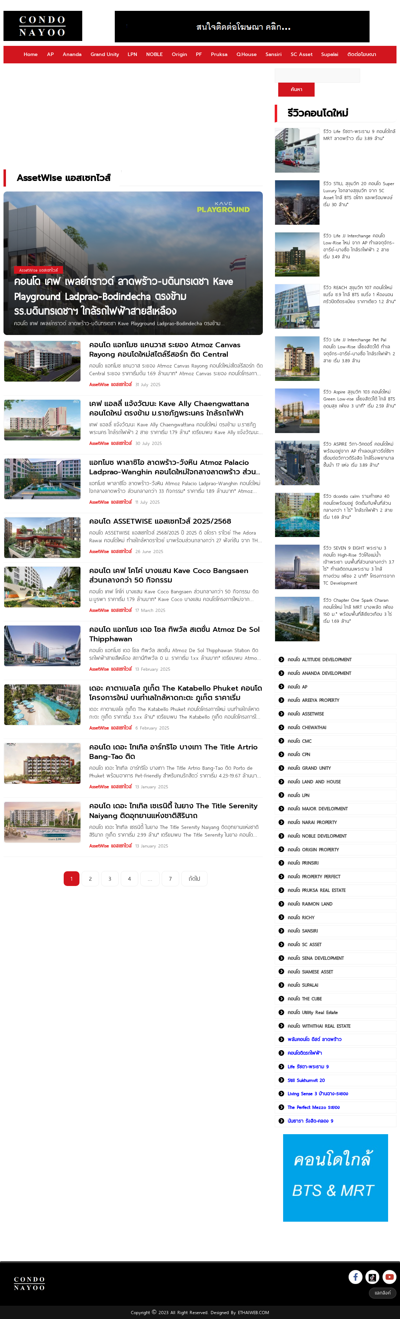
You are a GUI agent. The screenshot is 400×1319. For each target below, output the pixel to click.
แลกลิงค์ (383, 1292)
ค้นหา (296, 89)
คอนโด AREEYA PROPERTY (313, 700)
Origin (179, 54)
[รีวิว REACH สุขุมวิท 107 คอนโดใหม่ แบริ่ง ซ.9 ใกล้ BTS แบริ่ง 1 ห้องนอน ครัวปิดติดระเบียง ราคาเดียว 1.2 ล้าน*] (297, 306)
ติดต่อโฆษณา (362, 54)
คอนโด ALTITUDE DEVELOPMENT (319, 659)
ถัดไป (194, 878)
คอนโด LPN (298, 795)
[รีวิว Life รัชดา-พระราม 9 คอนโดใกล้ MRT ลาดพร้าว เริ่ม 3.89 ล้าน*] (297, 150)
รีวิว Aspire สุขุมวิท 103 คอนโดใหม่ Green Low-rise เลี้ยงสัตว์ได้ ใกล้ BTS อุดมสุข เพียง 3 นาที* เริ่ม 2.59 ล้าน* (359, 398)
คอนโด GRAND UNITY (309, 768)
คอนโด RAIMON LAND (310, 903)
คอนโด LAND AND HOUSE (314, 781)
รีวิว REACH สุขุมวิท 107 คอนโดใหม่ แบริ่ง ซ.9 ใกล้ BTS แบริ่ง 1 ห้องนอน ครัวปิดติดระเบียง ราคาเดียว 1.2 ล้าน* (359, 294)
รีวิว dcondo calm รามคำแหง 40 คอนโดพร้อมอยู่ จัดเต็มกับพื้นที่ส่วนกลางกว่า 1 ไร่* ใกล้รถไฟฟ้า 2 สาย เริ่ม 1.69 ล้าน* (358, 507)
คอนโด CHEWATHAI (307, 727)
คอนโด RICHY (301, 917)
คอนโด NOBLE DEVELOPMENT (317, 835)
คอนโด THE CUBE (305, 998)
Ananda (72, 54)
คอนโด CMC (299, 741)
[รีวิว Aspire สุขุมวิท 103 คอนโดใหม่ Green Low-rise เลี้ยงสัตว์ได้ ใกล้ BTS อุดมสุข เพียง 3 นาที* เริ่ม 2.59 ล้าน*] (297, 411)
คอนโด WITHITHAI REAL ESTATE (319, 1026)
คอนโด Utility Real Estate (313, 1012)
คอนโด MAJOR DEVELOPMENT (318, 808)
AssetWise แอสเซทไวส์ (110, 384)
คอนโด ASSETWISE (306, 713)
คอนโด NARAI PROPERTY (312, 822)
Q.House (247, 54)
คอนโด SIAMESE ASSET (310, 971)
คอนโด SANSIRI (303, 930)
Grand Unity (105, 54)
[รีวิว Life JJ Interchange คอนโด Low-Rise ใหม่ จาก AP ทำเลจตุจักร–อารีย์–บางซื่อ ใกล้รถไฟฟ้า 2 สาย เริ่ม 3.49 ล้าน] (297, 254)
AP (50, 54)
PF (199, 54)
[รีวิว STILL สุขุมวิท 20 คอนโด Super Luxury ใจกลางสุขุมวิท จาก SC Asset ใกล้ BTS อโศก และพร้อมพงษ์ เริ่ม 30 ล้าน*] (297, 202)
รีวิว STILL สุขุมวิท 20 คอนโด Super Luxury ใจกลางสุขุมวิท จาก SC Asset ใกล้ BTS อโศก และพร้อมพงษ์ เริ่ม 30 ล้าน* (358, 194)
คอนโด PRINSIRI (303, 862)
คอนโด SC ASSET (304, 944)
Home (31, 54)
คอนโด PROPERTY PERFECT (314, 876)
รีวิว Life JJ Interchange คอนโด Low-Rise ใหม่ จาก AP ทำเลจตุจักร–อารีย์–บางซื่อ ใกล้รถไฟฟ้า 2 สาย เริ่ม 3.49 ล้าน (358, 246)
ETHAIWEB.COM (253, 1312)
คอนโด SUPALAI (303, 985)
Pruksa (219, 54)
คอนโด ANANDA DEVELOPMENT (319, 673)
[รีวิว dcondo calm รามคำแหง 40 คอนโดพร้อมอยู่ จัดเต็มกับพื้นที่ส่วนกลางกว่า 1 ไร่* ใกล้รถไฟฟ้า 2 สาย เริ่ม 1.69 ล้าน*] (297, 515)
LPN (132, 54)
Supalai (329, 54)
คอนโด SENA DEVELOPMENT (316, 958)
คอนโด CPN (299, 754)
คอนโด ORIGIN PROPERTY (313, 849)
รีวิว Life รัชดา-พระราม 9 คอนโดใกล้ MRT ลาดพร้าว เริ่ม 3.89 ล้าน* (359, 135)
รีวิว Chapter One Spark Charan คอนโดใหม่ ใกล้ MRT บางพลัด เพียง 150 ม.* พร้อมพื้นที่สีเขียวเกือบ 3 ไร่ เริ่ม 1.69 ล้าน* (358, 610)
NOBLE (154, 54)
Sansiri (274, 54)
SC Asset (302, 54)
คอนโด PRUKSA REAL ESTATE (316, 890)
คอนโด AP (297, 686)
